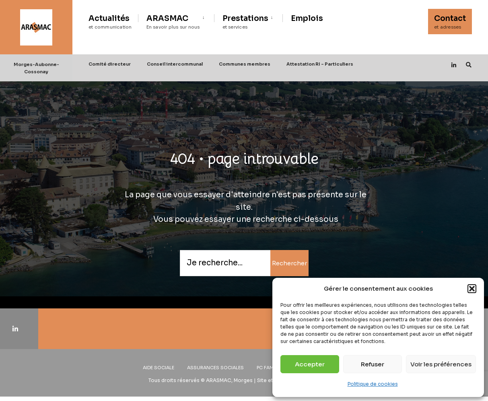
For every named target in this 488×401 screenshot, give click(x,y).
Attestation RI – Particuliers (319, 64)
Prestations (245, 22)
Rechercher (289, 263)
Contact (450, 22)
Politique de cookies (373, 384)
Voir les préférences (441, 364)
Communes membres (244, 64)
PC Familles (271, 367)
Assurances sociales (215, 367)
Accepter (310, 364)
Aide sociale (158, 367)
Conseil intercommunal (175, 64)
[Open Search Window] (468, 65)
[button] (472, 289)
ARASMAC (173, 22)
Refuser (372, 364)
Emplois (307, 18)
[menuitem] (176, 20)
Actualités (110, 22)
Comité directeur (110, 64)
